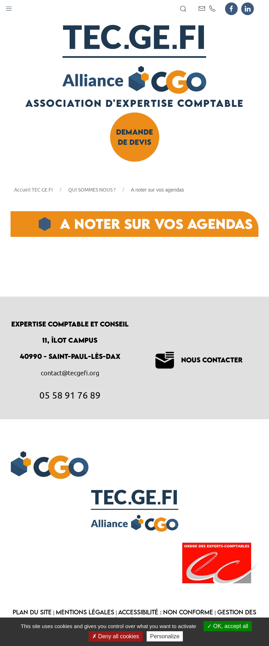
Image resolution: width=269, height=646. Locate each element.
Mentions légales (85, 612)
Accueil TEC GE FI (33, 190)
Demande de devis (134, 137)
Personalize (165, 636)
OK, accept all (227, 626)
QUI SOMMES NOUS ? (92, 190)
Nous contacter (199, 360)
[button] (8, 7)
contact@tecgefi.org (70, 373)
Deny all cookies (115, 636)
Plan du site (32, 612)
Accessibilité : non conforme (165, 612)
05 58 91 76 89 (70, 395)
